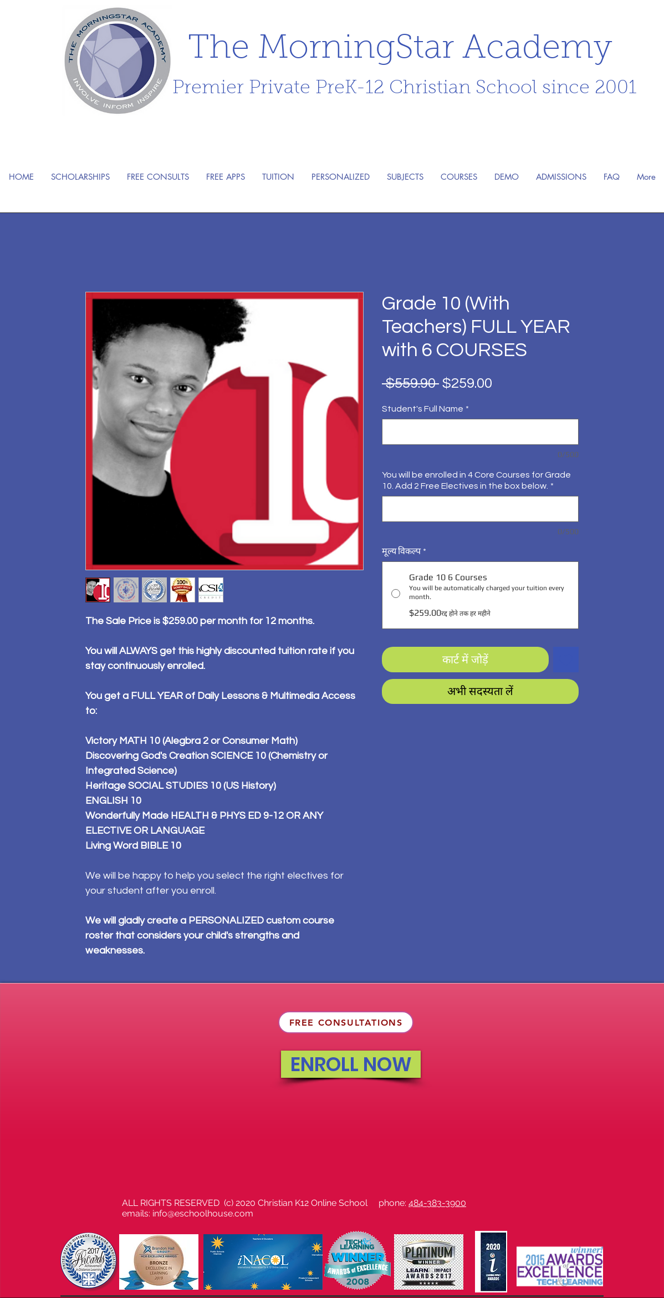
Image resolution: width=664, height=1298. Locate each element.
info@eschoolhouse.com (202, 1213)
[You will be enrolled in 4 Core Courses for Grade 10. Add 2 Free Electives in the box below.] (480, 509)
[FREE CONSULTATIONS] (345, 1022)
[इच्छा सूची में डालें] (566, 659)
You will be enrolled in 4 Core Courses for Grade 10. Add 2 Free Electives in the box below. (476, 480)
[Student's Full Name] (480, 432)
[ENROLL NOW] (351, 1064)
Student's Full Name (425, 408)
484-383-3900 (437, 1203)
